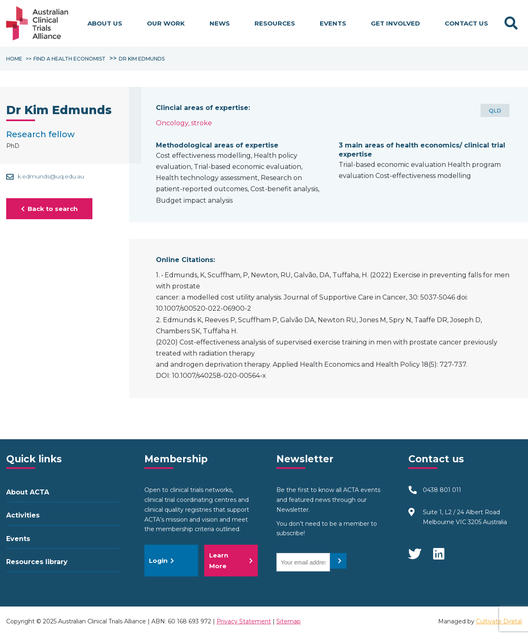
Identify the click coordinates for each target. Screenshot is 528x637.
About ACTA (27, 492)
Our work (166, 23)
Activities (23, 515)
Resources (275, 23)
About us (104, 23)
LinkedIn (439, 550)
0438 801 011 (442, 490)
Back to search (49, 209)
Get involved (395, 23)
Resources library (37, 562)
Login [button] (161, 560)
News (220, 23)
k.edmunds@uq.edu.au (45, 176)
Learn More (231, 560)
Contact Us (466, 23)
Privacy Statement (244, 621)
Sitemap (288, 621)
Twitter (414, 550)
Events (333, 23)
